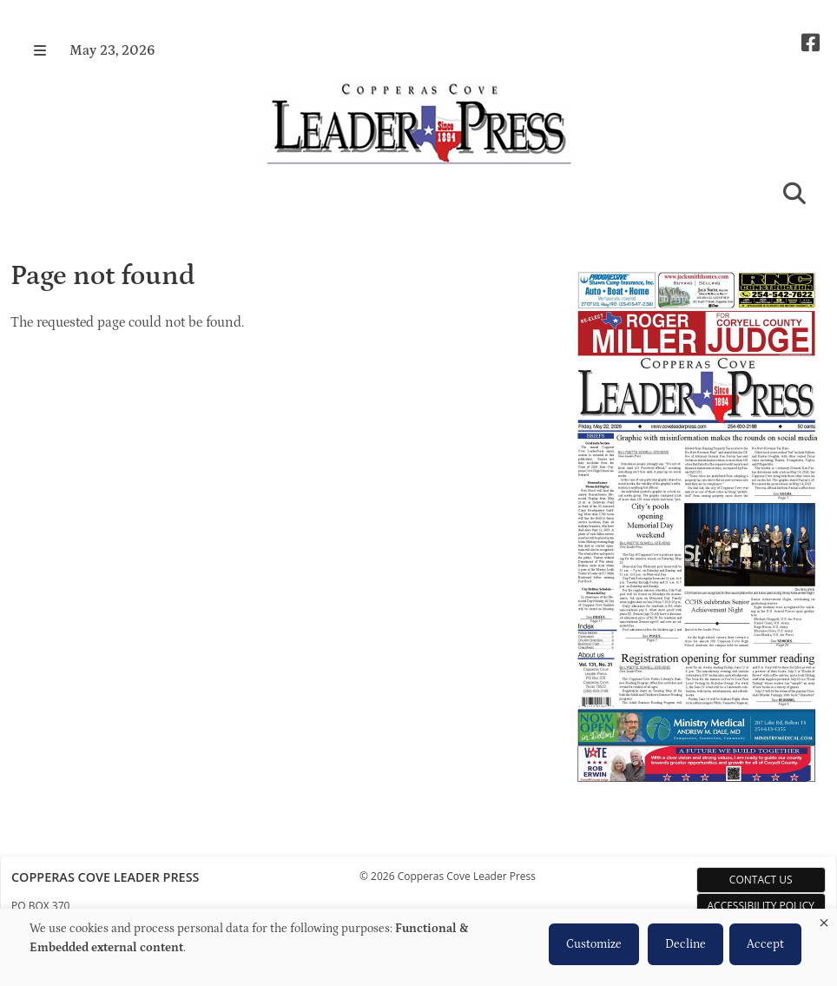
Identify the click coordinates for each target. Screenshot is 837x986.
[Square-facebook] (810, 43)
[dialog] (418, 947)
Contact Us (761, 879)
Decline (685, 944)
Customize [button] (594, 944)
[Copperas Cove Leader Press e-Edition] (696, 795)
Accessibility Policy (761, 905)
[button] (40, 50)
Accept (765, 944)
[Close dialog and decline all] (824, 919)
